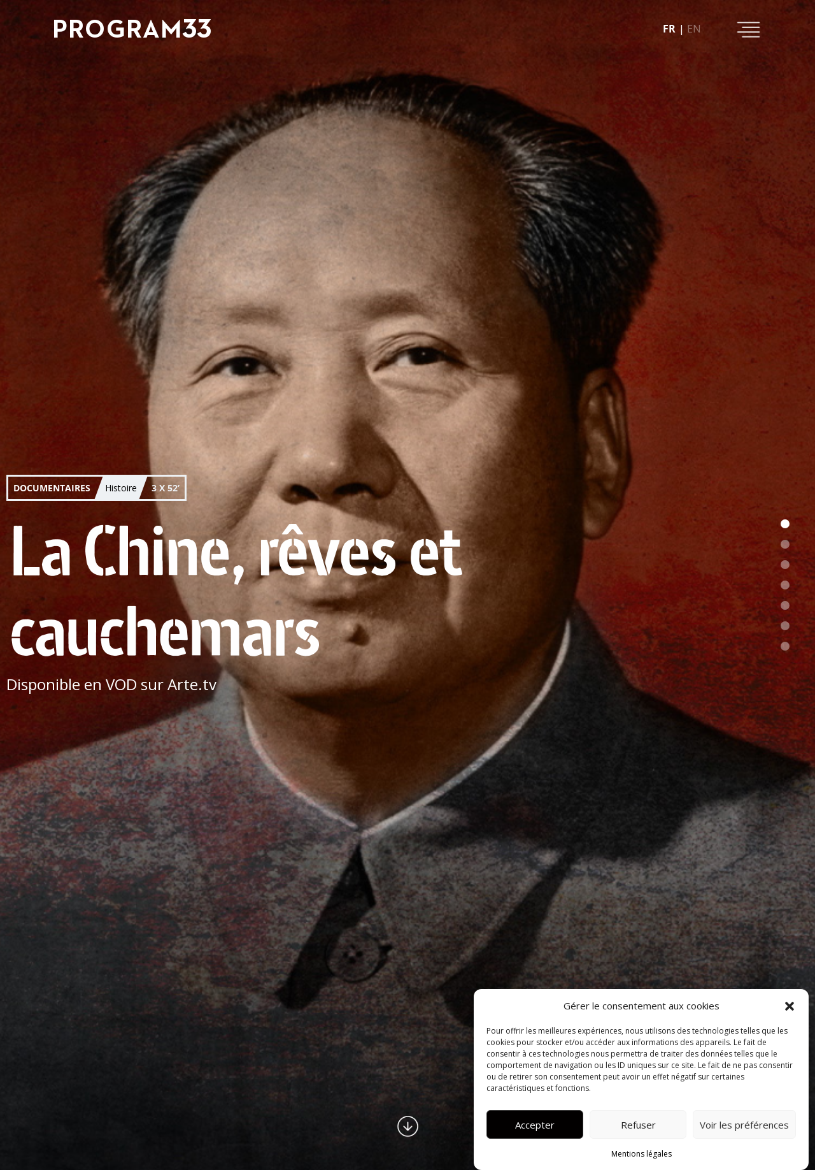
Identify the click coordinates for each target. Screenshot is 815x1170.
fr (669, 29)
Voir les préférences (744, 1124)
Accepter (535, 1124)
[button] (789, 1005)
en (694, 29)
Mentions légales (641, 1153)
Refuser (638, 1124)
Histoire (121, 487)
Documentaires (51, 488)
